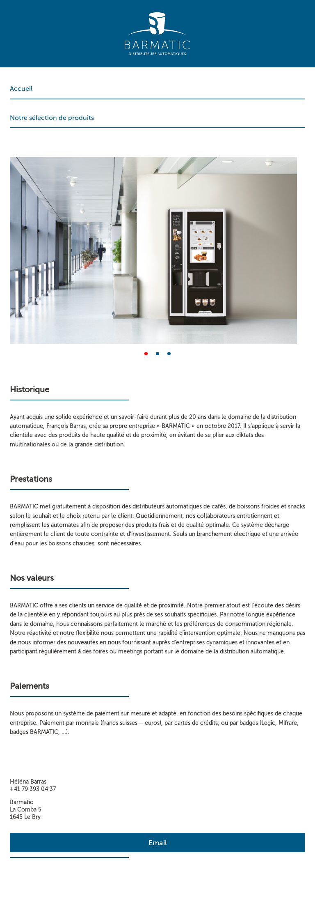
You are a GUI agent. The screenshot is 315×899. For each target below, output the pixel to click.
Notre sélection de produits (52, 118)
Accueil (21, 88)
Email (157, 843)
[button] (146, 353)
